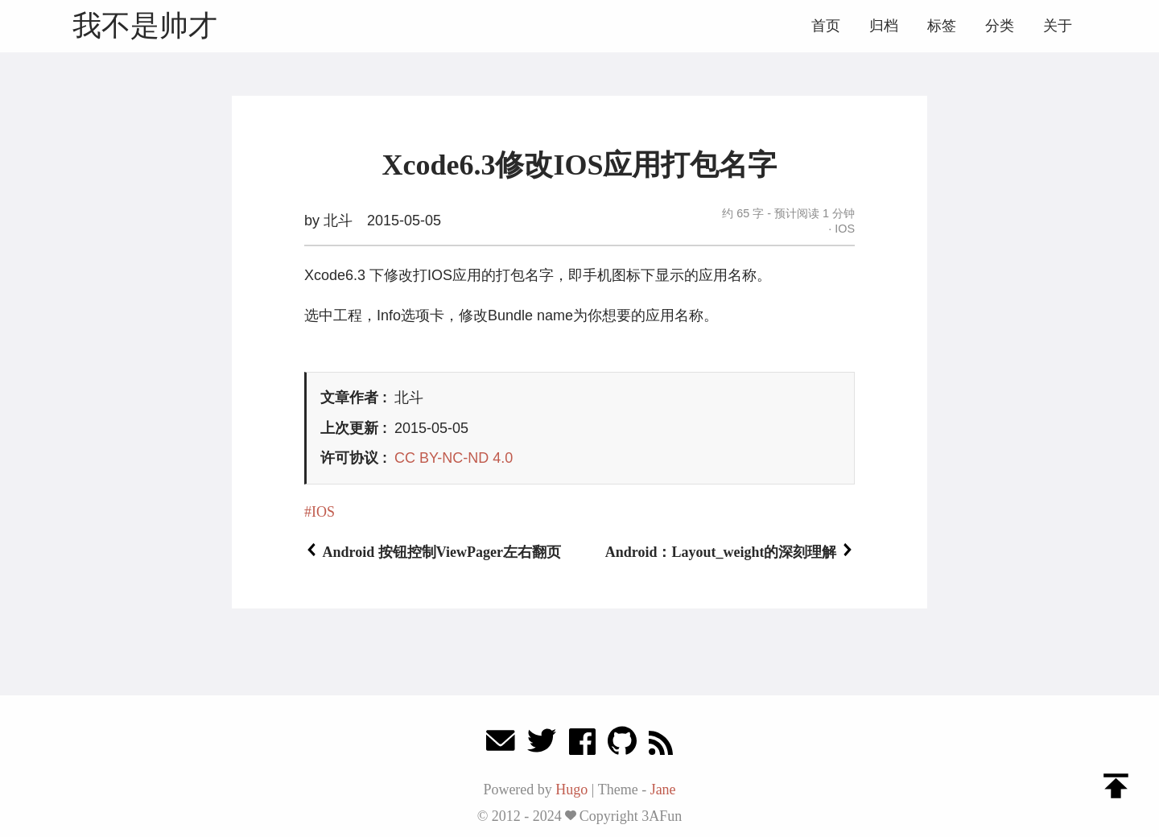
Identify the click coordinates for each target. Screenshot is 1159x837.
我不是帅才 (144, 25)
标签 (941, 26)
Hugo (571, 789)
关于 (1057, 26)
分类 (999, 26)
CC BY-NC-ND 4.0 (453, 458)
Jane (663, 789)
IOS (843, 228)
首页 (825, 26)
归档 (883, 26)
